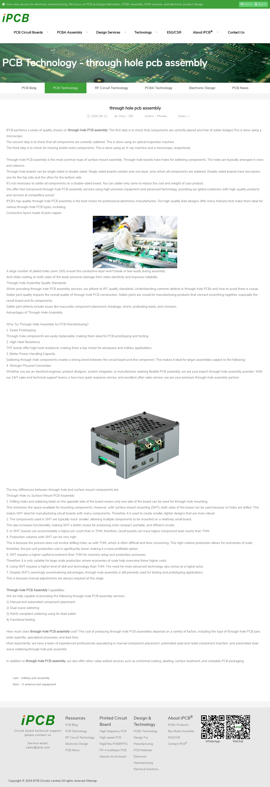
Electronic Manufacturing (143, 760)
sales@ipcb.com (38, 747)
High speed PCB (110, 738)
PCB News (240, 88)
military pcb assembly (35, 678)
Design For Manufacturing (143, 741)
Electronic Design (202, 88)
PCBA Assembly (69, 32)
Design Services (108, 32)
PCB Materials (143, 750)
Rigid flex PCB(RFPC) (114, 744)
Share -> (184, 116)
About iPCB (203, 32)
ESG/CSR (174, 32)
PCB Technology (65, 88)
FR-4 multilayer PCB (113, 750)
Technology (143, 32)
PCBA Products (178, 725)
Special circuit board (113, 757)
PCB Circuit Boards (28, 32)
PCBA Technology (158, 88)
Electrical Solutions (146, 769)
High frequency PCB (113, 731)
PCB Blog (71, 725)
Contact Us (236, 32)
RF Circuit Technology (111, 88)
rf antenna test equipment (39, 684)
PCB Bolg (29, 88)
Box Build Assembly (181, 731)
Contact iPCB (177, 743)
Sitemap (91, 781)
